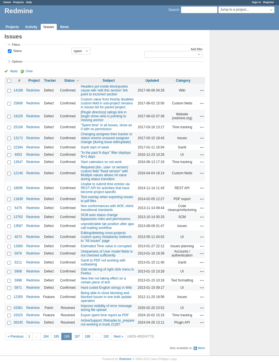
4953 (18, 155)
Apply (14, 71)
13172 (18, 138)
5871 (18, 288)
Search (173, 10)
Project (34, 81)
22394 (18, 147)
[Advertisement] (238, 118)
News (64, 27)
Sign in (256, 2)
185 (56, 336)
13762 (18, 217)
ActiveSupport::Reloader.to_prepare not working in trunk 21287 (107, 322)
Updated (152, 81)
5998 (18, 280)
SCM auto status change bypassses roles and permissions (105, 217)
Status (17, 50)
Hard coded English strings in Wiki (106, 288)
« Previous (16, 336)
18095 (18, 188)
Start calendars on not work (101, 162)
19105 (18, 116)
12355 (18, 297)
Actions (202, 90)
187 (77, 336)
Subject (109, 81)
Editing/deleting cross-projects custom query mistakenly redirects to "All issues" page (106, 237)
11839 (18, 199)
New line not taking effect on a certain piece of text (103, 280)
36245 (18, 322)
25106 (18, 127)
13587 (18, 226)
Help (29, 2)
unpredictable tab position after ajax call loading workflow (107, 226)
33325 (18, 315)
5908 (18, 271)
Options (17, 61)
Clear (29, 71)
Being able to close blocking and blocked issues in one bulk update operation (106, 297)
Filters (16, 44)
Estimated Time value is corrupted (106, 246)
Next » (119, 336)
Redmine (33, 90)
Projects (18, 2)
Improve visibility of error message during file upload (106, 308)
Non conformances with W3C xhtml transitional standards (107, 208)
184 (46, 336)
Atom (201, 348)
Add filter (197, 49)
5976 (18, 253)
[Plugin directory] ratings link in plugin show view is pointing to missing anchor (103, 116)
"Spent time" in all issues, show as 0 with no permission (106, 127)
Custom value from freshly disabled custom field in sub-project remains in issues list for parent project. (107, 103)
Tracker (50, 81)
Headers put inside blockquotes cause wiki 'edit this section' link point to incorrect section (104, 90)
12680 (18, 246)
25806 (18, 103)
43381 (18, 308)
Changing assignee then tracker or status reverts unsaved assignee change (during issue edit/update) (106, 138)
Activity (31, 27)
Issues (49, 27)
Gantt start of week (95, 147)
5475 (18, 208)
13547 (18, 162)
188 (87, 336)
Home (7, 2)
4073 (18, 237)
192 (106, 336)
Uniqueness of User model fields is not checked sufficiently (107, 253)
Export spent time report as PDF (105, 315)
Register (268, 2)
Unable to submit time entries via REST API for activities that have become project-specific (105, 188)
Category (183, 81)
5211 (18, 262)
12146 (18, 173)
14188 (18, 90)
